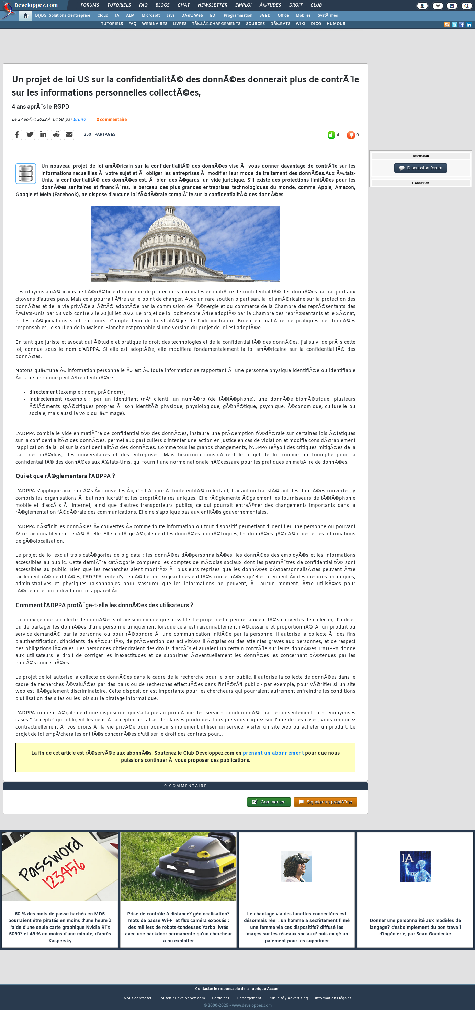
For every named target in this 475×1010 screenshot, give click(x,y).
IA (117, 15)
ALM (130, 15)
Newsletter (212, 5)
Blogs (162, 5)
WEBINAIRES (154, 24)
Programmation (238, 15)
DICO (316, 24)
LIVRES (179, 24)
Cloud (102, 15)
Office (283, 15)
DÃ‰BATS (280, 24)
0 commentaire (112, 124)
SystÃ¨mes (328, 15)
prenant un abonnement (273, 758)
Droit (296, 5)
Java (170, 15)
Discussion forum (420, 168)
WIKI (300, 24)
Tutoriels (119, 5)
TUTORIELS (112, 24)
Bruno (79, 123)
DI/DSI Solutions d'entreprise (62, 15)
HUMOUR (336, 24)
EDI (213, 15)
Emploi (243, 5)
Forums (90, 5)
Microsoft (151, 15)
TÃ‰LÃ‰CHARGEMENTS (216, 24)
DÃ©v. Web (192, 15)
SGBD (265, 15)
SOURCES (255, 24)
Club (316, 5)
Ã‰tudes (270, 5)
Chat (183, 5)
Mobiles (303, 15)
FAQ (143, 5)
